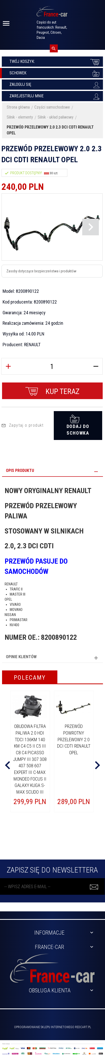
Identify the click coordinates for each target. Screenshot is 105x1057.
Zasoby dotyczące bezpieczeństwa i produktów (41, 271)
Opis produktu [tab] (20, 470)
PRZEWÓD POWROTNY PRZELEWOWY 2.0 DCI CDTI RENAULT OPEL (73, 739)
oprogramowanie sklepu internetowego (44, 1027)
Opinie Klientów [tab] (21, 656)
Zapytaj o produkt (22, 425)
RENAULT (32, 344)
